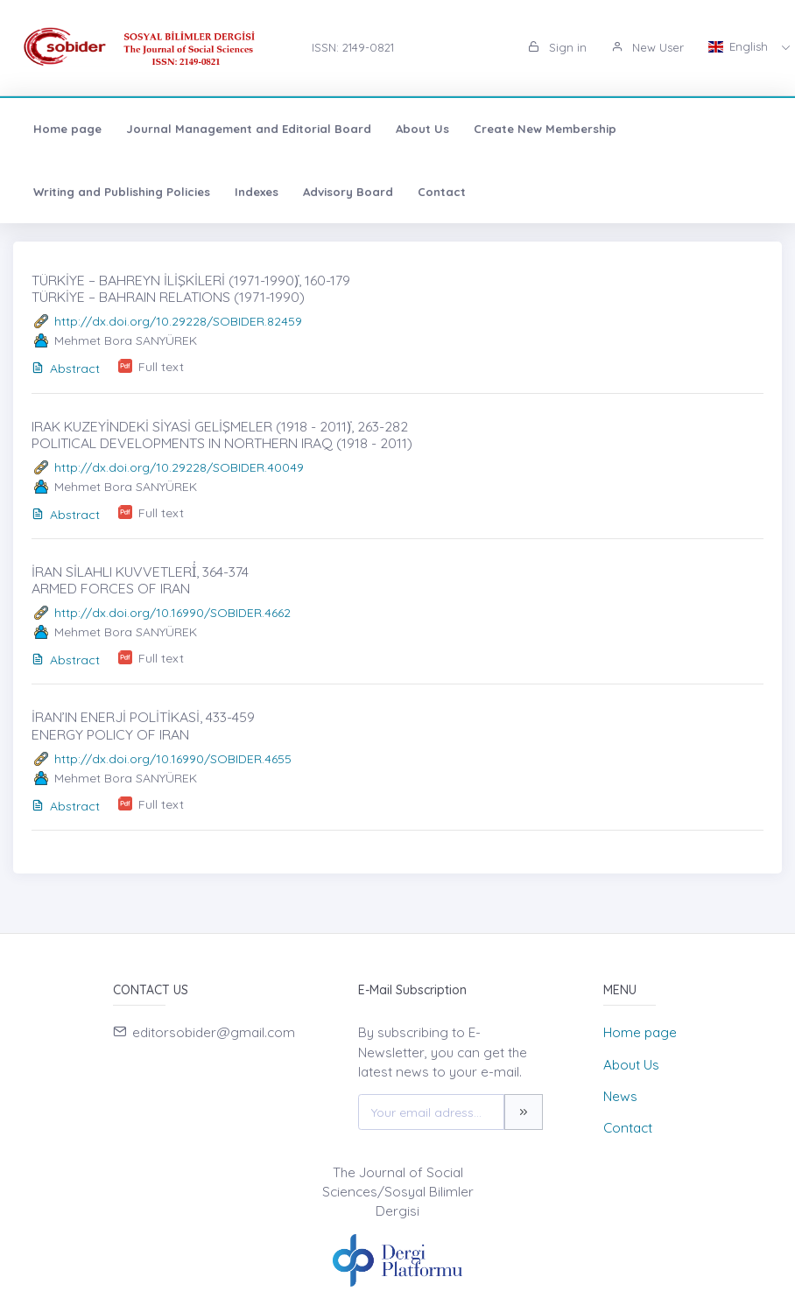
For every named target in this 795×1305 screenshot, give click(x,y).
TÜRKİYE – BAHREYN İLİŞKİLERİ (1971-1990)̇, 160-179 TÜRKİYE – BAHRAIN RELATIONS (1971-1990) (191, 288)
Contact (442, 192)
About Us (422, 129)
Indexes (256, 192)
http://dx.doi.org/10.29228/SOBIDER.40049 (179, 467)
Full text (161, 367)
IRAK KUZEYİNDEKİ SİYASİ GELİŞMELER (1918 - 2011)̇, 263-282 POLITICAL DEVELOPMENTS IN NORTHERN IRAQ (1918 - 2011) (222, 434)
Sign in (557, 47)
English (739, 46)
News (620, 1096)
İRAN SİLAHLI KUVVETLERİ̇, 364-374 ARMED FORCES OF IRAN (140, 580)
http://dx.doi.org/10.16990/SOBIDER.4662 (172, 613)
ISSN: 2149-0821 (353, 47)
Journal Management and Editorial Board (248, 129)
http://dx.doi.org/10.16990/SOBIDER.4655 (173, 759)
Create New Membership (545, 129)
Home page (67, 129)
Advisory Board (348, 192)
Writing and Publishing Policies (121, 192)
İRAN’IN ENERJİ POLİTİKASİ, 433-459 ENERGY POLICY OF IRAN (143, 725)
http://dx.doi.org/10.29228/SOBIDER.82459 (178, 321)
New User (647, 47)
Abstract (66, 368)
